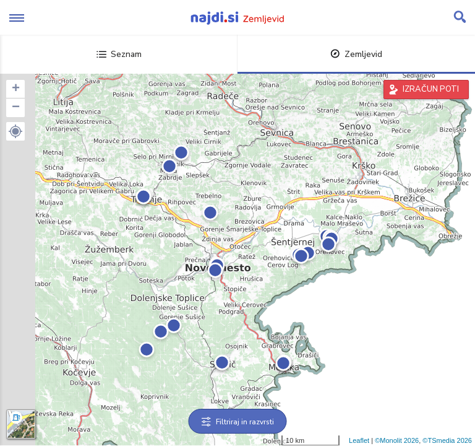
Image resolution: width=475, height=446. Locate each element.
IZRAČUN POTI (431, 89)
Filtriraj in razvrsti (238, 422)
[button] (15, 131)
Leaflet (359, 440)
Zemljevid (356, 54)
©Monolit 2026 (397, 440)
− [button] (16, 107)
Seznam (119, 54)
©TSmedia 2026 (447, 440)
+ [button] (16, 89)
